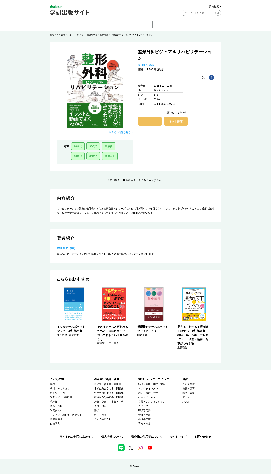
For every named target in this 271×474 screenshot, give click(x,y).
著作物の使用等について (146, 436)
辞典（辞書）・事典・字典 (109, 401)
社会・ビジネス (146, 397)
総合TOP (54, 35)
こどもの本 (57, 379)
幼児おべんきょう (60, 388)
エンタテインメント (149, 388)
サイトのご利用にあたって (76, 436)
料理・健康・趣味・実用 (151, 384)
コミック (143, 406)
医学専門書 (144, 410)
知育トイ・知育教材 (61, 397)
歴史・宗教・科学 (148, 393)
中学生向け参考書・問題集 (109, 393)
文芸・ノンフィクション (151, 401)
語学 (96, 410)
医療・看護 (188, 393)
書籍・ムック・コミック (72, 35)
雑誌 (185, 379)
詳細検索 (215, 6)
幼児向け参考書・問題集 (107, 384)
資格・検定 (100, 406)
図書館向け (56, 419)
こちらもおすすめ (151, 180)
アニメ (186, 397)
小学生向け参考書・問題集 (109, 388)
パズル (186, 401)
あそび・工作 (57, 393)
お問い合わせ (202, 436)
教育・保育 (188, 388)
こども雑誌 (188, 384)
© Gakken (135, 466)
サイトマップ (178, 436)
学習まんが (56, 410)
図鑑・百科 (56, 406)
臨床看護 (104, 35)
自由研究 (55, 423)
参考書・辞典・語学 (106, 379)
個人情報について (112, 436)
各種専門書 (144, 419)
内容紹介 (115, 180)
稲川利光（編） (146, 65)
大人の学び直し (102, 419)
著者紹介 (131, 180)
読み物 (53, 401)
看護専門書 (92, 35)
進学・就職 (100, 415)
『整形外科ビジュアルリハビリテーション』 (132, 35)
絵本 (52, 384)
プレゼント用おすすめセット (66, 415)
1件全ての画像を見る (120, 132)
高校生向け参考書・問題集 (109, 397)
